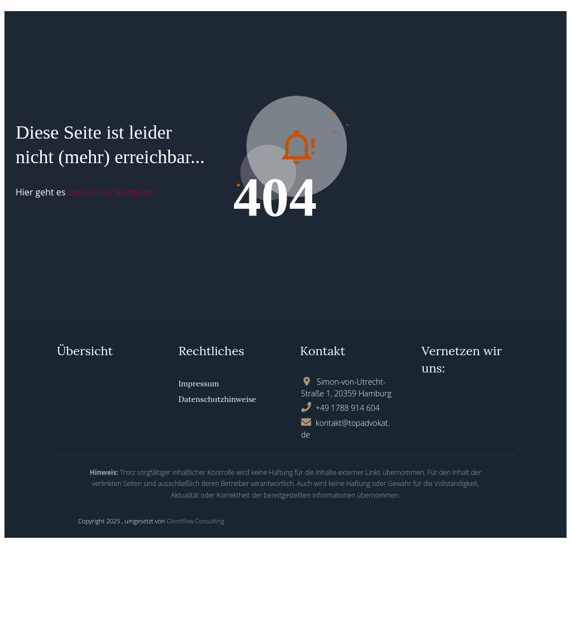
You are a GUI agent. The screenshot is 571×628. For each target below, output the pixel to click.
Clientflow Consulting (195, 521)
